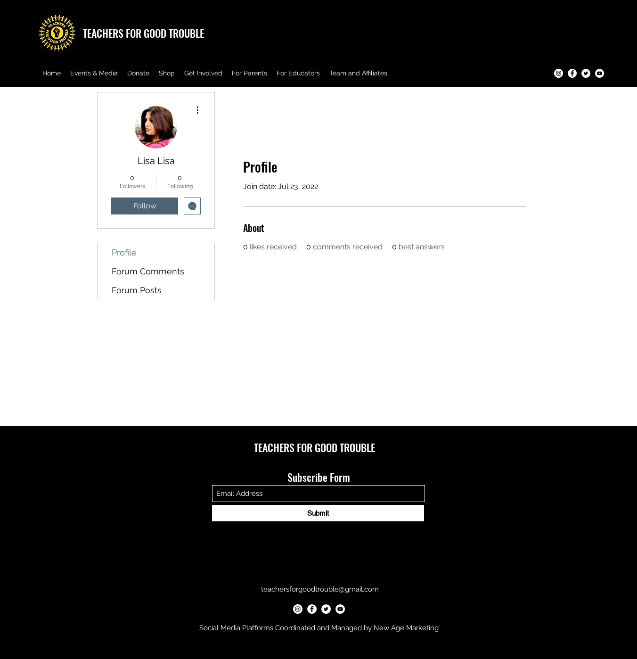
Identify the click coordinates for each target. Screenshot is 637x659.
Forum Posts (137, 290)
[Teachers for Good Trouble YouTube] (599, 73)
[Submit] (318, 513)
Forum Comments (148, 271)
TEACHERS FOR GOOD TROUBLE (143, 33)
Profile (124, 252)
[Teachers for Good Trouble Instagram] (558, 73)
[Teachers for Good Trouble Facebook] (572, 73)
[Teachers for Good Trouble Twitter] (585, 73)
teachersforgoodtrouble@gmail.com (320, 589)
